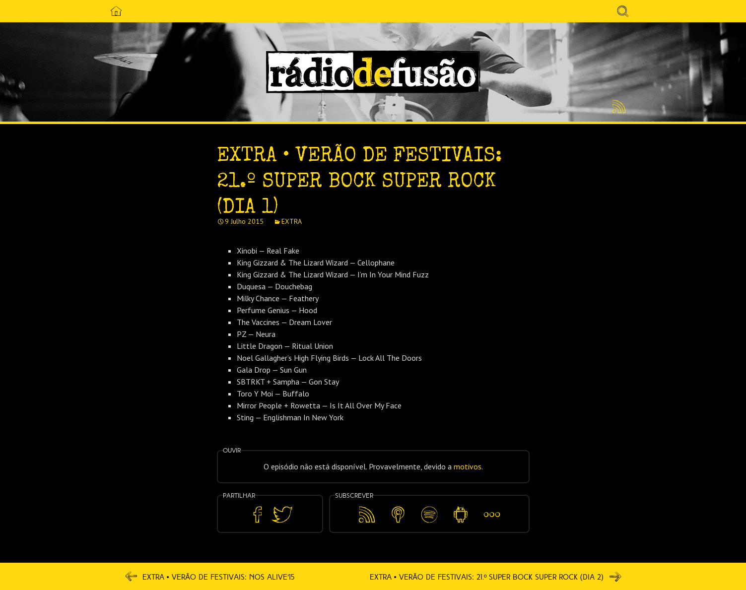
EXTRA (291, 221)
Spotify (429, 507)
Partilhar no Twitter (282, 514)
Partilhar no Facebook (258, 514)
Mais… (491, 507)
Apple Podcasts (398, 513)
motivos (467, 466)
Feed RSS (617, 107)
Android (461, 507)
